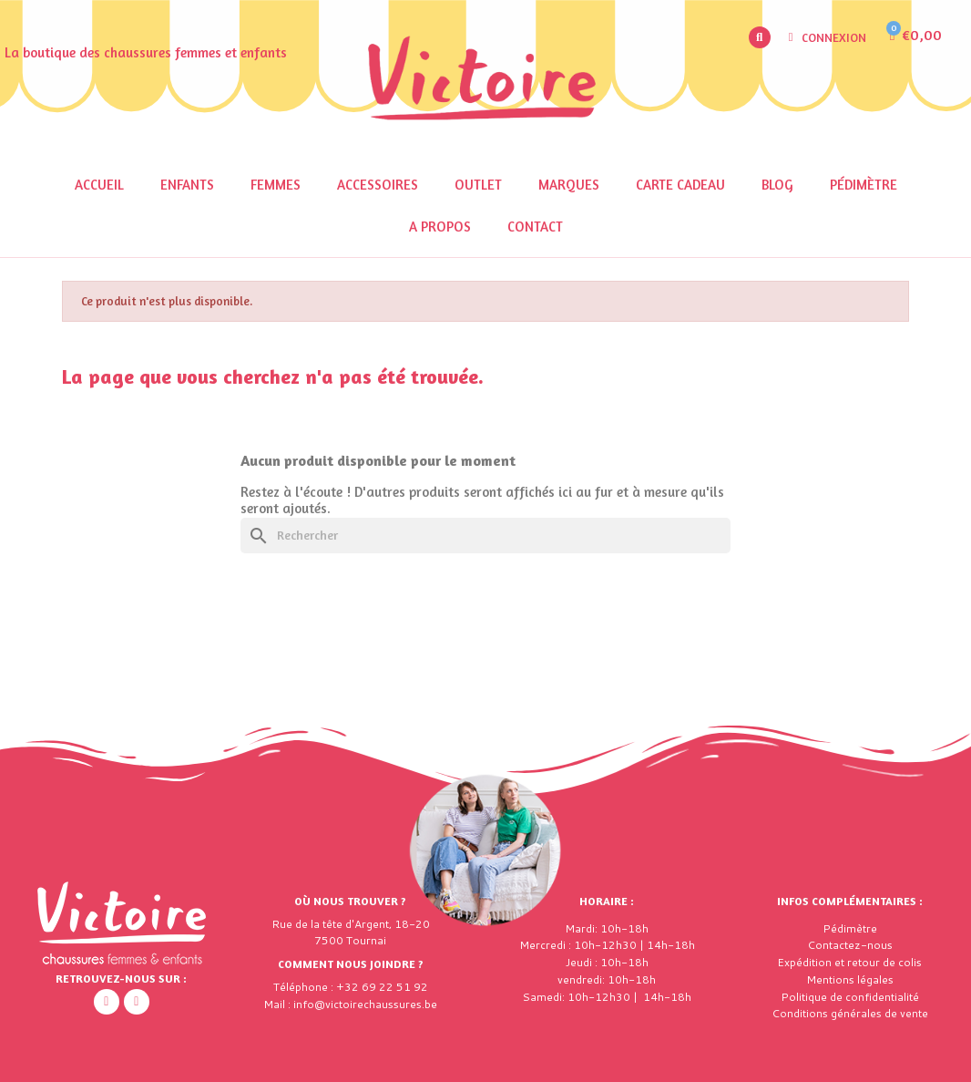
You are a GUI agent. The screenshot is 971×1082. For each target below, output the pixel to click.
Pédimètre (863, 184)
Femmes (275, 184)
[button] (760, 37)
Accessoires (377, 184)
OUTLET (478, 184)
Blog (777, 184)
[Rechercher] (485, 535)
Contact (535, 226)
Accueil (99, 184)
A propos (440, 226)
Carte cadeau (680, 184)
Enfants (187, 184)
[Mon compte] (828, 37)
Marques (568, 184)
